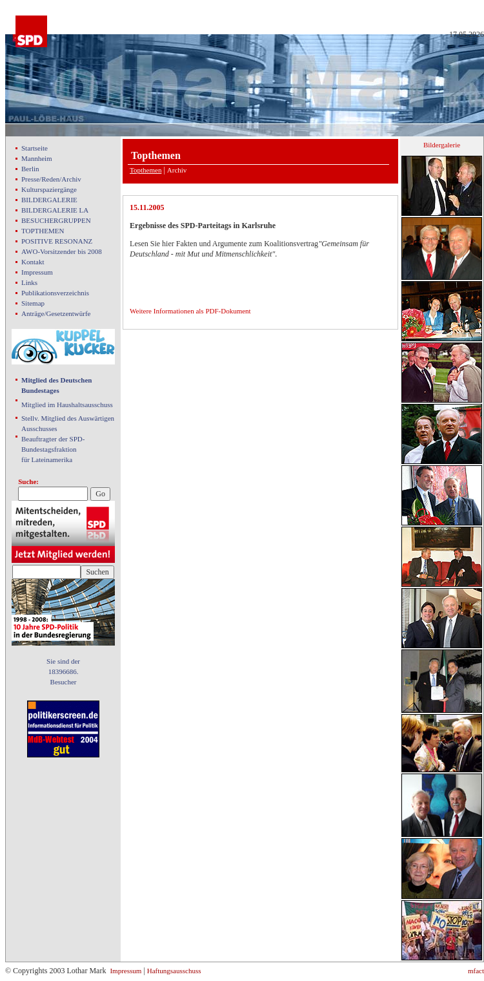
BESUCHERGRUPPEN (56, 220)
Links (29, 282)
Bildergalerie (441, 145)
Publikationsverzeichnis (55, 293)
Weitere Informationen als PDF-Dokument (190, 311)
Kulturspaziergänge (49, 189)
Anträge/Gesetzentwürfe (56, 313)
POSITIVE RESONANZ (56, 241)
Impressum (37, 272)
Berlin (30, 169)
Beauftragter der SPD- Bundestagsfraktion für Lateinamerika (53, 449)
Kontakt (32, 262)
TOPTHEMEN (42, 231)
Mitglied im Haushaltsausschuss (67, 404)
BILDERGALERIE (49, 200)
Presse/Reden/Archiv (51, 179)
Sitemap (33, 303)
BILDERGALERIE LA (54, 210)
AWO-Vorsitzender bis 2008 (61, 251)
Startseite (34, 148)
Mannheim (36, 158)
